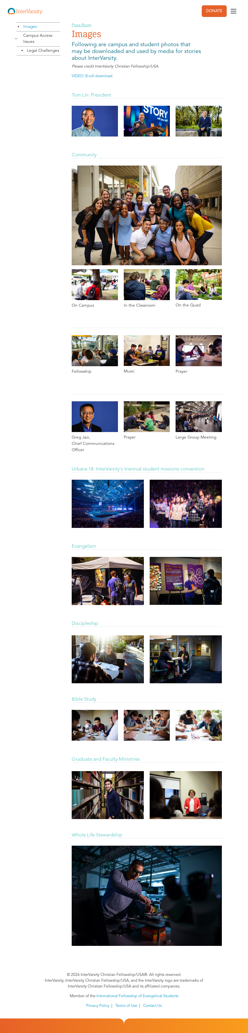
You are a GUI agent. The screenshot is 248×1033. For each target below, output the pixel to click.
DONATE (214, 11)
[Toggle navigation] (233, 11)
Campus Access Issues (37, 39)
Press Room (81, 25)
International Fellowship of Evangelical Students (137, 996)
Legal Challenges (43, 51)
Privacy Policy (97, 1006)
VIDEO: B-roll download (92, 76)
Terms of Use (126, 1006)
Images (30, 27)
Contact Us (152, 1006)
